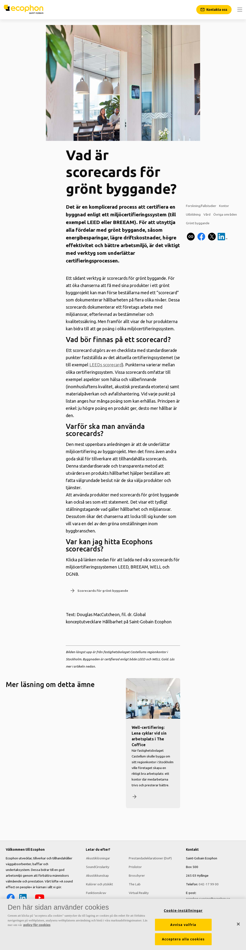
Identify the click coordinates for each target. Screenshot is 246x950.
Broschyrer (137, 875)
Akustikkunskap (97, 875)
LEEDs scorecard (105, 364)
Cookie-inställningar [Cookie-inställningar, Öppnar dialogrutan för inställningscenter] (183, 912)
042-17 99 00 (209, 884)
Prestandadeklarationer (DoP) (150, 858)
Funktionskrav (96, 893)
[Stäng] (238, 925)
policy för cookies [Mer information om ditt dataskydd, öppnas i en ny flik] (36, 926)
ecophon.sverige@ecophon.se (208, 898)
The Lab (135, 884)
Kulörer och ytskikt (99, 884)
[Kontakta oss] (214, 9)
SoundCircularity (97, 867)
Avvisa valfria (183, 926)
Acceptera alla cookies (183, 940)
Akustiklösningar (98, 858)
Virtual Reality (139, 893)
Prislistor (135, 867)
